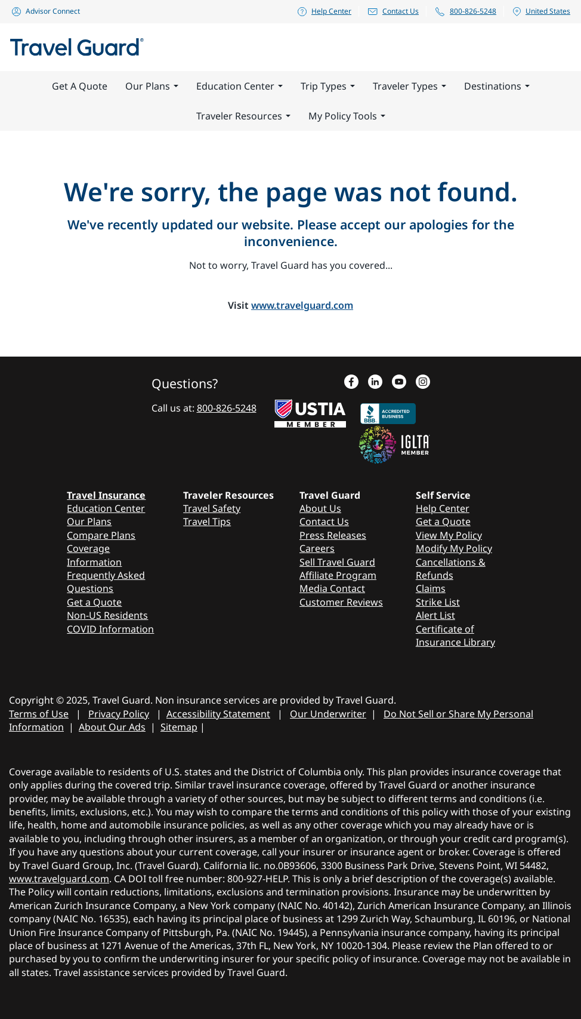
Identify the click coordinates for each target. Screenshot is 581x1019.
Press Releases (332, 535)
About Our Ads (112, 726)
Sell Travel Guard (337, 562)
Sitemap (178, 726)
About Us (320, 508)
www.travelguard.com (302, 305)
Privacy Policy (118, 713)
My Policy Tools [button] (346, 115)
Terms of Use (39, 713)
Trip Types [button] (328, 86)
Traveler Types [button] (409, 86)
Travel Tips (207, 521)
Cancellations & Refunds (451, 568)
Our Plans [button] (151, 86)
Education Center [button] (239, 86)
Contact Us (393, 11)
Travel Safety (211, 508)
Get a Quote (94, 602)
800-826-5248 (465, 11)
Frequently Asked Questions (106, 582)
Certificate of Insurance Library (455, 635)
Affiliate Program (337, 575)
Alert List (435, 615)
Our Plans (89, 521)
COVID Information (110, 629)
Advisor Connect (45, 11)
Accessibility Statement (218, 713)
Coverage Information (94, 555)
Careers (317, 548)
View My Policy (449, 535)
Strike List (438, 602)
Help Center (323, 11)
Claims (431, 588)
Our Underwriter (328, 713)
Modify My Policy (454, 548)
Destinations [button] (497, 86)
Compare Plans (101, 535)
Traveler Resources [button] (243, 115)
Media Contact (332, 588)
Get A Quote (79, 86)
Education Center (106, 508)
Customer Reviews (341, 602)
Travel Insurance (106, 495)
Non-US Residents (107, 615)
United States (541, 11)
